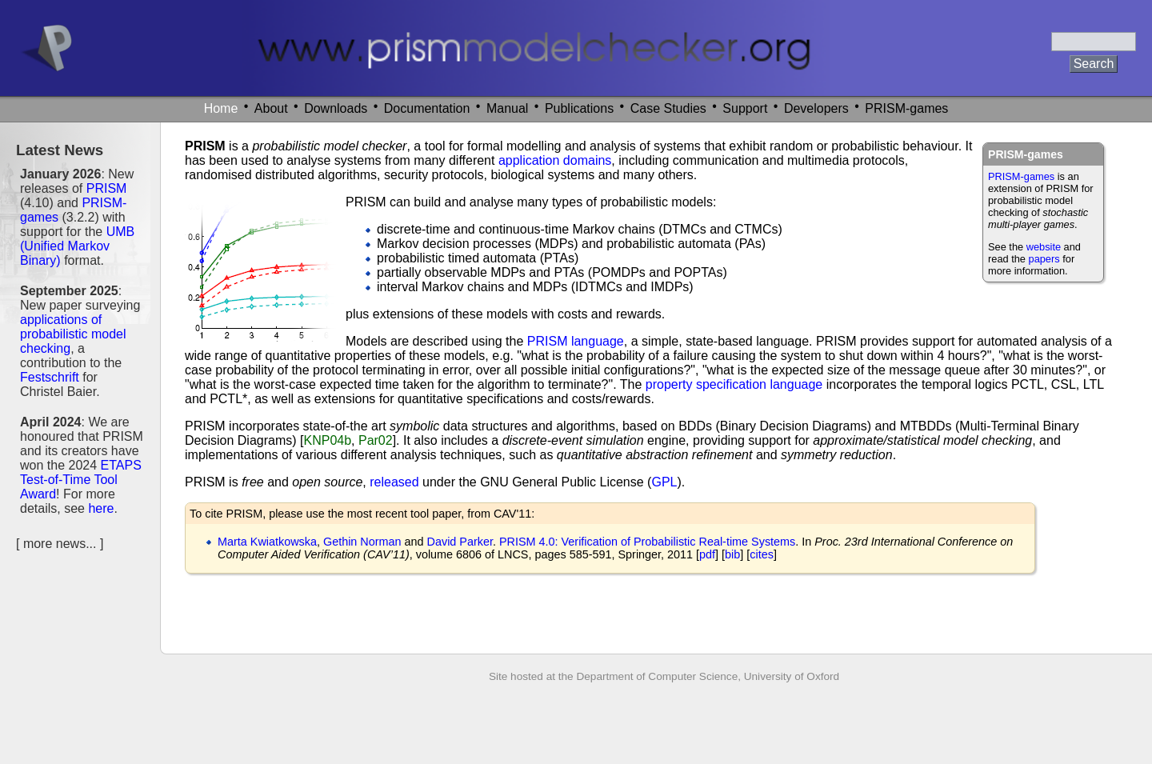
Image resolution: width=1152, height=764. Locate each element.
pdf (707, 554)
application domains (554, 160)
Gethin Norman (362, 541)
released (394, 482)
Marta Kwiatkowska (267, 541)
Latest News (59, 150)
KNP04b (327, 440)
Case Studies (668, 108)
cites (762, 554)
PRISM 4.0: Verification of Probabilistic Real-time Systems (647, 541)
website (1043, 247)
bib (732, 554)
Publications (579, 108)
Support (744, 108)
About (271, 108)
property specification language (734, 384)
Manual (507, 108)
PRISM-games (906, 108)
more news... (60, 543)
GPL (664, 482)
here (101, 508)
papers (1044, 259)
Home (221, 108)
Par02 (375, 440)
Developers (816, 108)
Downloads (335, 108)
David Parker (460, 541)
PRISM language (575, 341)
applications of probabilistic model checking (73, 334)
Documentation (427, 108)
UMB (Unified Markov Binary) (77, 246)
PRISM (106, 188)
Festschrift (49, 377)
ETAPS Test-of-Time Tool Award (81, 479)
